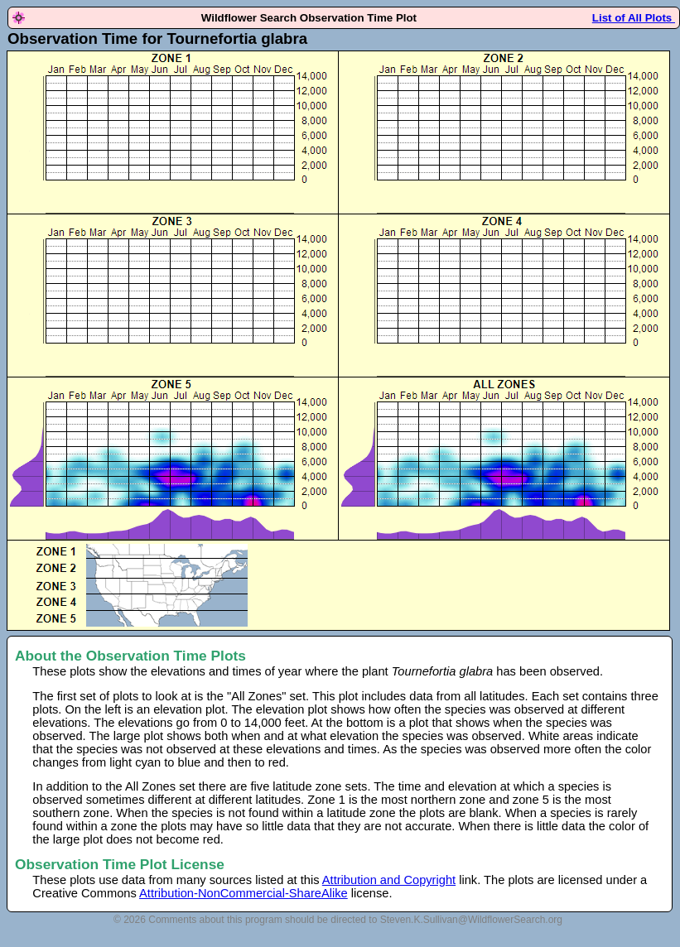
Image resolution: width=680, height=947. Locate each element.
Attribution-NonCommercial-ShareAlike (243, 893)
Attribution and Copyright (389, 880)
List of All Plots (633, 18)
